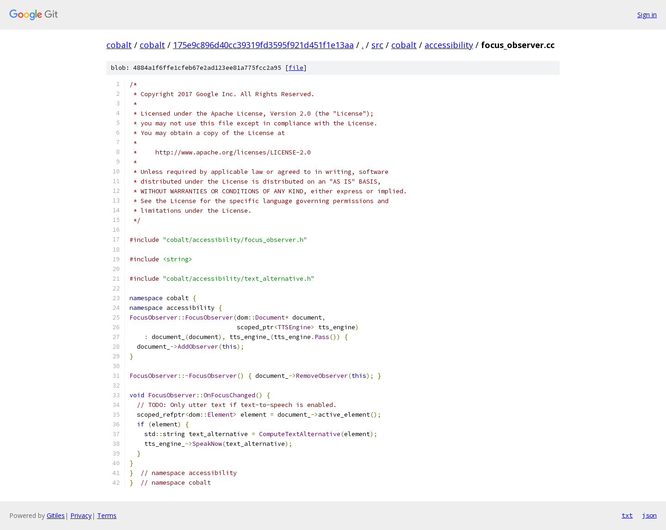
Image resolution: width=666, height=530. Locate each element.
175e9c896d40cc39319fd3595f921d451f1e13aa (263, 44)
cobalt (119, 44)
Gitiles (56, 515)
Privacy (81, 515)
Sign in (647, 14)
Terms (107, 515)
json (649, 515)
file (296, 68)
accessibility (449, 44)
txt (627, 515)
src (377, 44)
